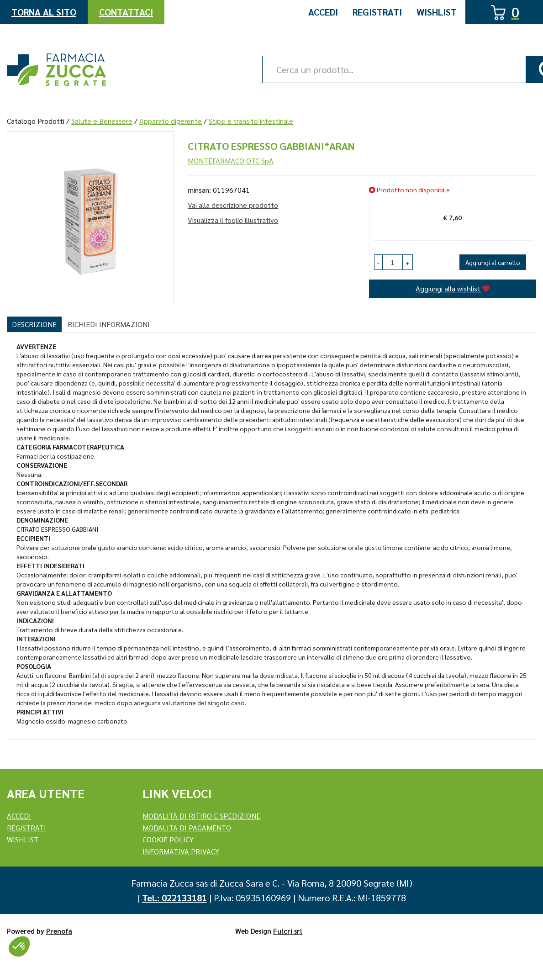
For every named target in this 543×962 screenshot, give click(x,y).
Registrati (377, 12)
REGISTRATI (26, 827)
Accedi (323, 12)
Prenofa (59, 930)
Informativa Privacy (180, 851)
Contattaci (126, 12)
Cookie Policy (168, 839)
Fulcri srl (287, 930)
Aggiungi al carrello (492, 262)
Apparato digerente (170, 121)
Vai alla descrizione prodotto (233, 205)
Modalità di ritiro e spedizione (201, 815)
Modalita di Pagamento (186, 827)
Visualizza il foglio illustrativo (233, 220)
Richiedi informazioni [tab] (109, 324)
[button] (378, 262)
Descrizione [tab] (34, 324)
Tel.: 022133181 (174, 898)
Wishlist (436, 12)
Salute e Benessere (101, 121)
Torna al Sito (43, 12)
